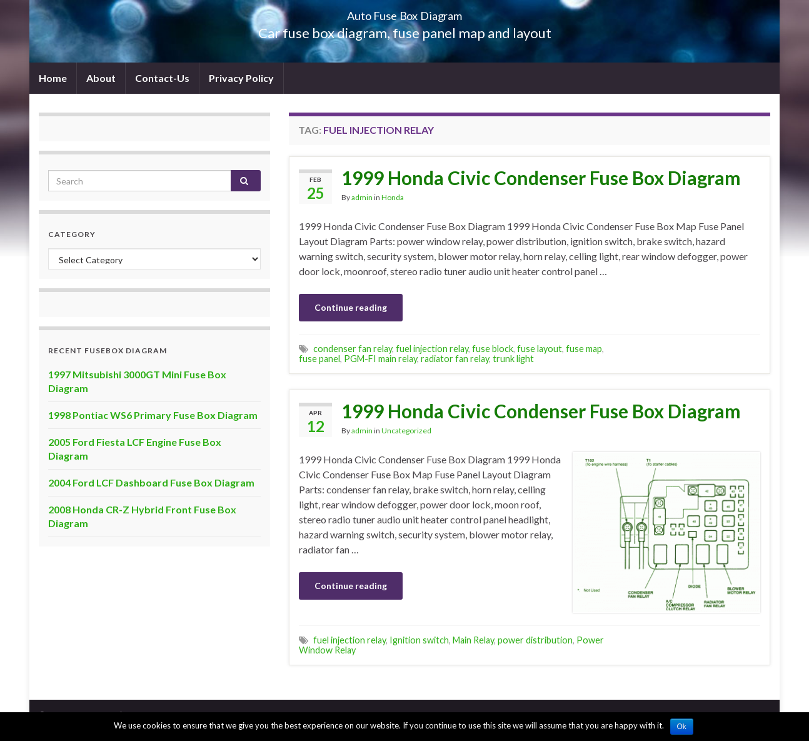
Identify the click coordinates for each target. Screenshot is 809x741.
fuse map (584, 348)
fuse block (492, 348)
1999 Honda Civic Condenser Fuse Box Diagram (541, 177)
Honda (392, 197)
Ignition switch (419, 640)
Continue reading (350, 307)
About (101, 78)
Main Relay (473, 640)
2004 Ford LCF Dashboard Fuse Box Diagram (151, 482)
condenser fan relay (352, 348)
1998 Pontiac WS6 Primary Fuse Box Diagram (153, 415)
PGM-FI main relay (380, 358)
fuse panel (319, 358)
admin (362, 197)
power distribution (535, 640)
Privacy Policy (241, 78)
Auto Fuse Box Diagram (405, 12)
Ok (681, 726)
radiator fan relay (455, 358)
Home (53, 78)
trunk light (513, 358)
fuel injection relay (432, 348)
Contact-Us (162, 78)
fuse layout (539, 348)
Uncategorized (406, 430)
